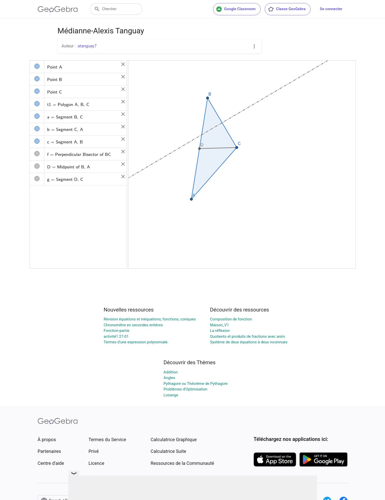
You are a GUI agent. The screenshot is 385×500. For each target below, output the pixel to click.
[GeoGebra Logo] (58, 9)
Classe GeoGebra (287, 9)
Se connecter (331, 9)
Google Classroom (236, 9)
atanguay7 (86, 46)
